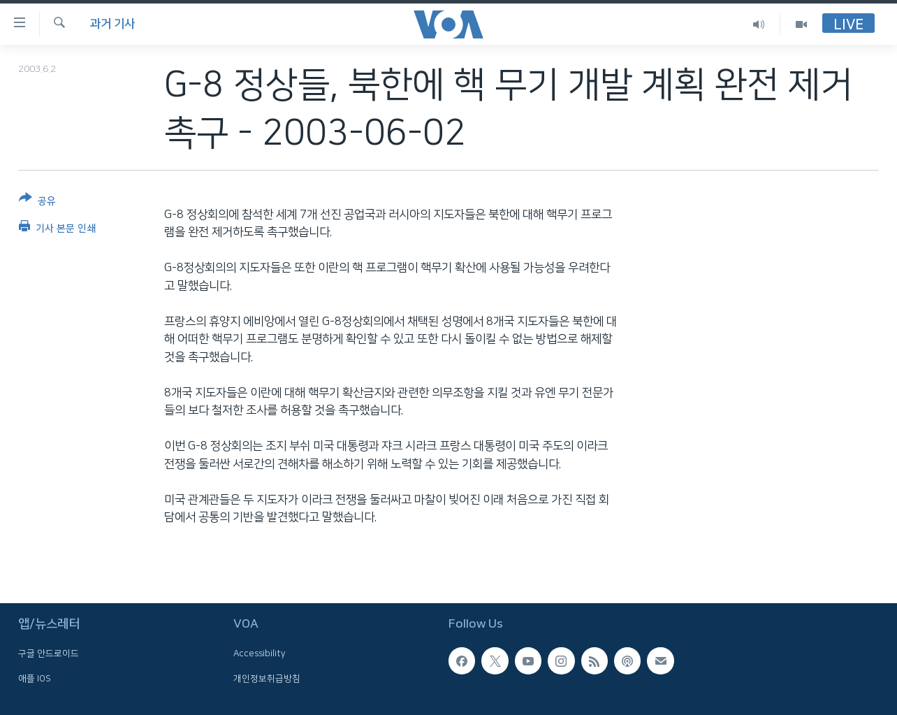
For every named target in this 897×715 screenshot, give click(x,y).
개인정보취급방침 (266, 679)
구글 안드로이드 (48, 654)
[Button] (37, 202)
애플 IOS (34, 679)
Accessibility (259, 654)
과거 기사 (112, 23)
